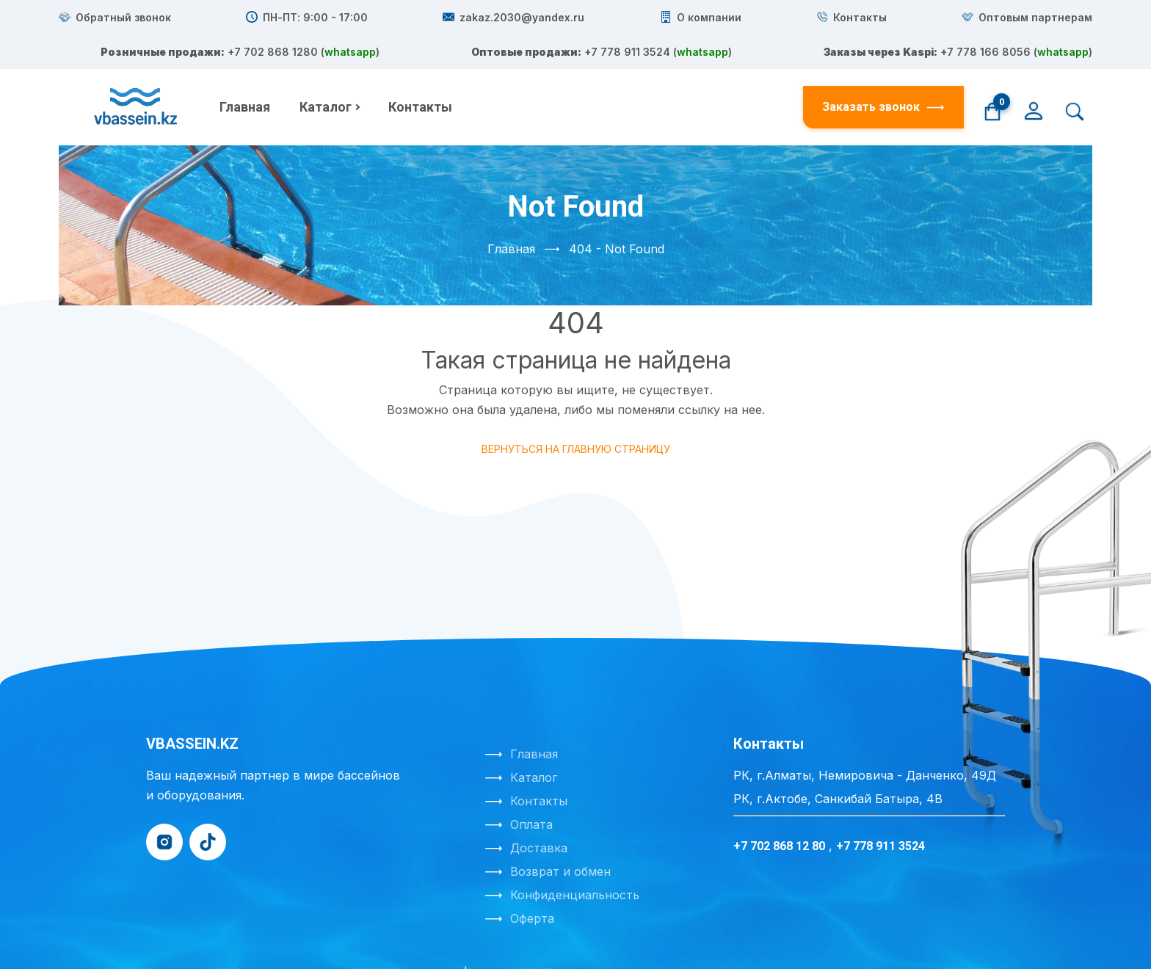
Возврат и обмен (560, 837)
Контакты (420, 72)
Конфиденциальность (574, 860)
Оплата (531, 790)
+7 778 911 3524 (615, 73)
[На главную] (137, 73)
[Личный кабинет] (1033, 75)
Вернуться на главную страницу (576, 414)
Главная (244, 72)
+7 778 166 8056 (621, 92)
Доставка (538, 813)
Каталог (325, 72)
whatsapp (695, 53)
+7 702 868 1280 (627, 53)
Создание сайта (518, 939)
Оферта (532, 884)
